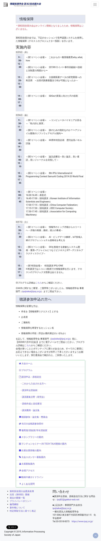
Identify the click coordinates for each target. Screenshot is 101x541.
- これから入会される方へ (32, 383)
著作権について (17, 507)
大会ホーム (25, 363)
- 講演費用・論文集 (29, 410)
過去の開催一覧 (17, 498)
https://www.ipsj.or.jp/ (82, 521)
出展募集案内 (27, 464)
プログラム (25, 370)
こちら (38, 282)
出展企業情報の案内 (30, 450)
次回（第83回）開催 (20, 494)
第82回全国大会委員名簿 (22, 491)
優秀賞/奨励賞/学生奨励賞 (33, 430)
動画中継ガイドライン (31, 477)
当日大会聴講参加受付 (31, 423)
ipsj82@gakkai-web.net (68, 499)
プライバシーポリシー (20, 501)
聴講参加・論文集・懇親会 (33, 417)
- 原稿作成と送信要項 (30, 403)
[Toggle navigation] (95, 4)
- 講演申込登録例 (28, 390)
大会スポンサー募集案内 (32, 457)
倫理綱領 (14, 504)
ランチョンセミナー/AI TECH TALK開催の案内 (43, 443)
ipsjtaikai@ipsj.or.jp (31, 291)
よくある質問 (27, 484)
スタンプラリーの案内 (31, 437)
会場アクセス (27, 470)
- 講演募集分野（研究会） (32, 397)
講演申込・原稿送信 (30, 377)
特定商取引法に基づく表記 (23, 511)
